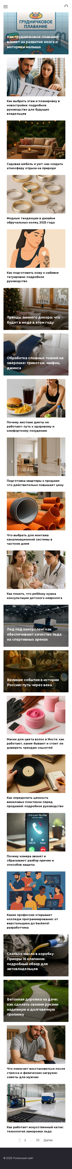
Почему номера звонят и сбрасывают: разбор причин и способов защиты (30, 860)
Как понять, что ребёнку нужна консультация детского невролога (34, 596)
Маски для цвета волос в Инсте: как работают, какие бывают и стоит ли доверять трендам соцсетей (35, 743)
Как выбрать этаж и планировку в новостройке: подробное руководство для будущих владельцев (33, 107)
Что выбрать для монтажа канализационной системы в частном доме (29, 539)
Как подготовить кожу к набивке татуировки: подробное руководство (33, 277)
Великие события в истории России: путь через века (33, 682)
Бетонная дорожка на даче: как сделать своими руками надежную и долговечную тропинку (32, 1006)
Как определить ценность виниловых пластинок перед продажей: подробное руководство (35, 802)
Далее (48, 1140)
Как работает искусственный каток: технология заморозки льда (35, 1129)
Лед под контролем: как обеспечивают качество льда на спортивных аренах (34, 634)
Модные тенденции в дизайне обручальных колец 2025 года (31, 220)
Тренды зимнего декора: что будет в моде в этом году (33, 320)
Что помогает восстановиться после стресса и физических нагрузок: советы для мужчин (36, 1073)
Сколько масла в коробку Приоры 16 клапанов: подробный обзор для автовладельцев (30, 961)
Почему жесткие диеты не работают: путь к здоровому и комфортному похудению (30, 426)
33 (37, 1140)
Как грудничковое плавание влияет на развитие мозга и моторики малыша (33, 42)
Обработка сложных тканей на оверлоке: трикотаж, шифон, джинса (35, 363)
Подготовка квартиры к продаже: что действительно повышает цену (35, 483)
